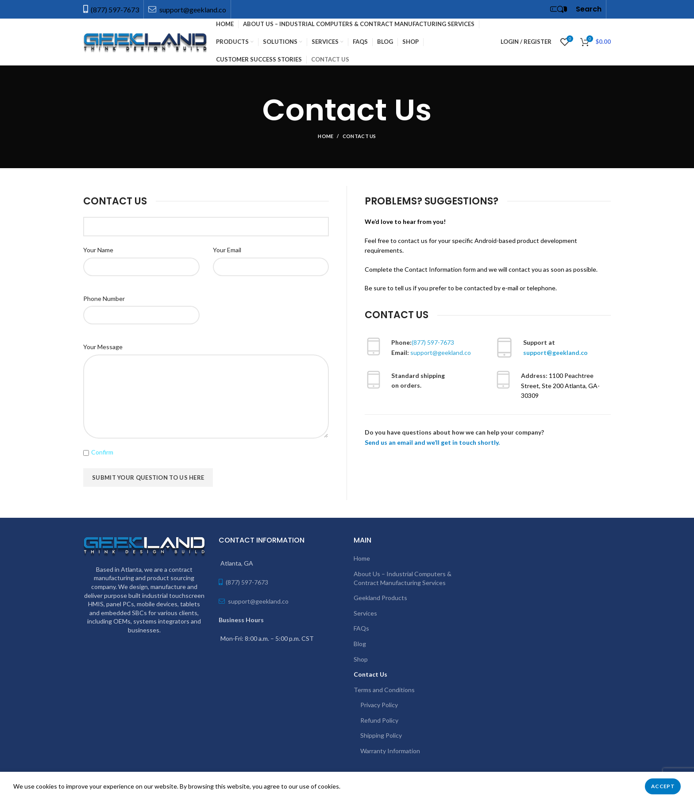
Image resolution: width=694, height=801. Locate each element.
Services (365, 613)
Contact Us (370, 674)
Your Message (103, 346)
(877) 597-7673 (115, 9)
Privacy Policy (379, 705)
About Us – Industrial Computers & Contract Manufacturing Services (402, 578)
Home (325, 136)
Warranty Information (390, 751)
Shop (361, 659)
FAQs (361, 628)
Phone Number (104, 298)
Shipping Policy (381, 735)
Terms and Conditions (384, 689)
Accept (663, 786)
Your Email (227, 250)
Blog (360, 643)
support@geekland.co (192, 9)
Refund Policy (379, 720)
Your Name (98, 250)
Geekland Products (380, 597)
